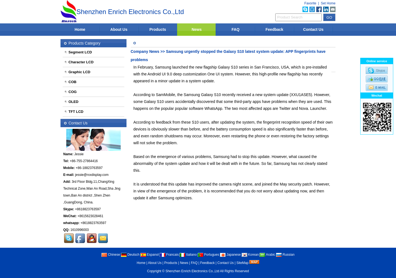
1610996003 (79, 230)
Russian (285, 255)
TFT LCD (73, 112)
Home (80, 29)
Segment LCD (78, 52)
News (197, 29)
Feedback (275, 29)
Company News (145, 51)
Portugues (208, 255)
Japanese (230, 255)
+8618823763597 (88, 209)
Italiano (188, 255)
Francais (169, 255)
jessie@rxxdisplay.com (91, 175)
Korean (250, 255)
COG (70, 92)
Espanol (150, 255)
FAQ (236, 29)
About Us (118, 29)
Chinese (110, 255)
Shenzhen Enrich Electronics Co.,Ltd (192, 271)
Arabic (267, 255)
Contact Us (313, 29)
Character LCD (79, 62)
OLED (71, 102)
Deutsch (130, 255)
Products (157, 29)
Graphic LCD (77, 72)
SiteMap (243, 263)
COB (70, 82)
